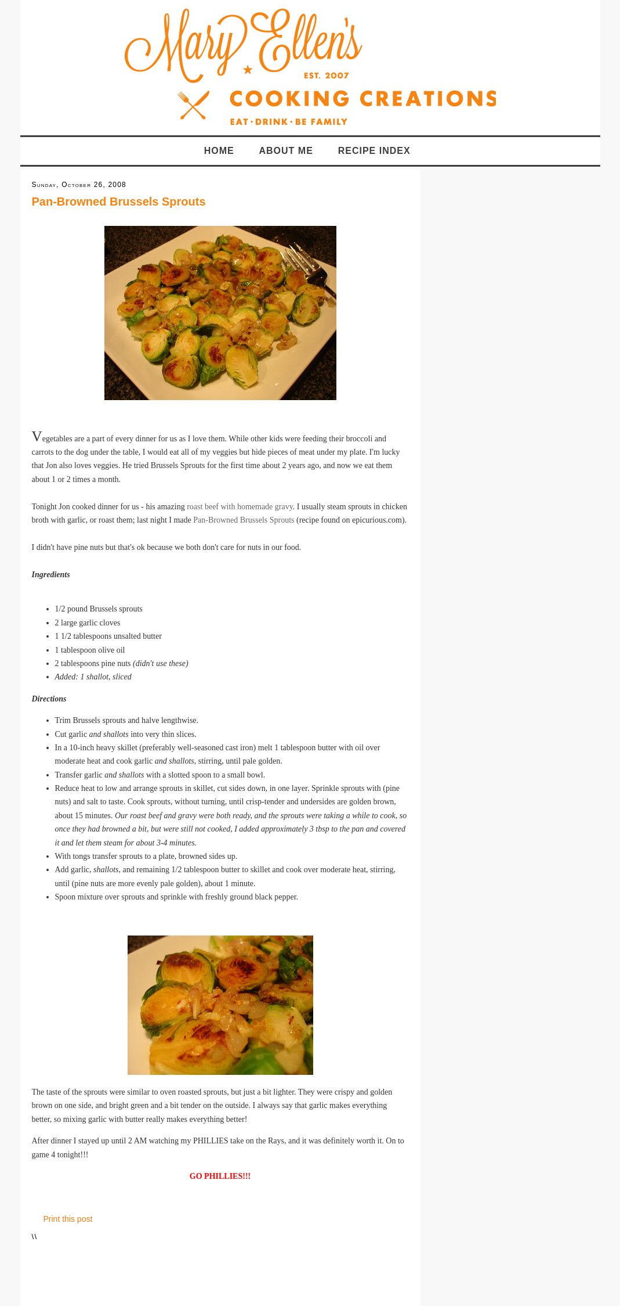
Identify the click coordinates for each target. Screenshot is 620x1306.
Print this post (68, 1219)
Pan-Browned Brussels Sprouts (119, 201)
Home (219, 151)
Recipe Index (374, 151)
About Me (286, 151)
